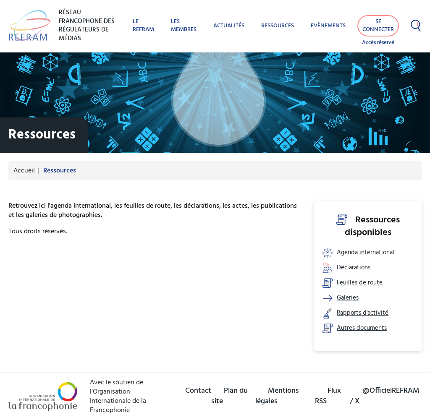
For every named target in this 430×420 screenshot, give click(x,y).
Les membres (184, 25)
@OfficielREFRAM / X (385, 396)
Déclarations (353, 268)
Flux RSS (328, 396)
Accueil (24, 170)
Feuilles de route (360, 283)
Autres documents (362, 328)
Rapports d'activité (362, 313)
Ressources (277, 26)
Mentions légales (277, 396)
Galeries (348, 298)
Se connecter (378, 25)
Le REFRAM (143, 25)
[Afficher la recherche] (416, 26)
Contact (198, 391)
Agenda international (365, 253)
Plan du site (229, 396)
